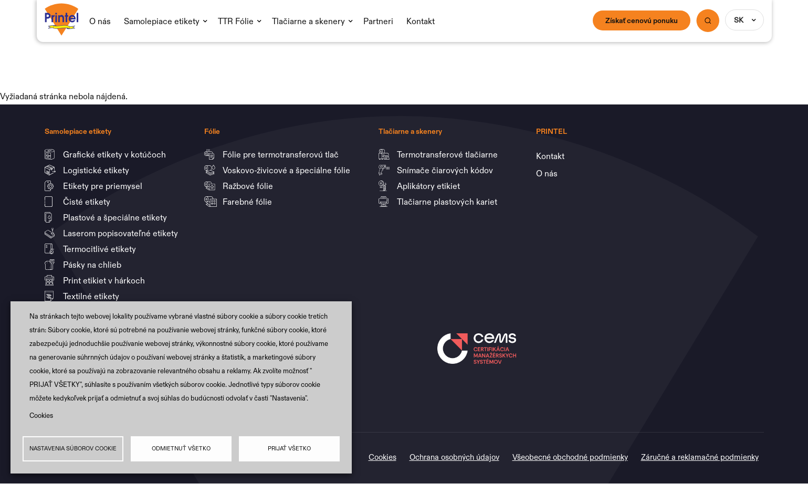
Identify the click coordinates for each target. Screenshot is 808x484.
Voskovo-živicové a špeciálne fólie (287, 170)
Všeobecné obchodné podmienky (570, 457)
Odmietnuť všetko (181, 448)
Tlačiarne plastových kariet (447, 201)
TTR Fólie (236, 21)
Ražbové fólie (249, 186)
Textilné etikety (91, 296)
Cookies (41, 415)
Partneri (378, 21)
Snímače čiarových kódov (446, 170)
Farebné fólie (247, 201)
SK (738, 20)
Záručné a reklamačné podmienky (700, 457)
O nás (100, 21)
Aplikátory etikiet (429, 186)
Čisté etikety (87, 201)
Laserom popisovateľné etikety (120, 233)
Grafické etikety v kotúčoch (115, 154)
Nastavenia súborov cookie (73, 448)
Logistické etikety (97, 170)
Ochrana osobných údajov (454, 457)
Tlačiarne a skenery (308, 21)
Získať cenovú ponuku (641, 20)
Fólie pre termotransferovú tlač (282, 154)
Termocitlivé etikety (100, 249)
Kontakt (420, 21)
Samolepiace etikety (162, 21)
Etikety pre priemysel (103, 186)
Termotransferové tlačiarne (448, 154)
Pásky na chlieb (93, 264)
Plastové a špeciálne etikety (116, 217)
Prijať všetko (289, 448)
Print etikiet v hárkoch (105, 280)
